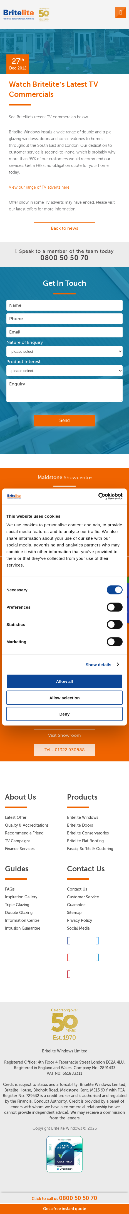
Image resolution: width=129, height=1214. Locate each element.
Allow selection (64, 697)
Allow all (64, 681)
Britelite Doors (80, 825)
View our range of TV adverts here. (39, 187)
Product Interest (23, 361)
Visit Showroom (64, 735)
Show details (98, 664)
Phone (16, 318)
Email (14, 332)
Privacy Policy (79, 920)
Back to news (64, 228)
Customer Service (83, 897)
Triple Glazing (17, 905)
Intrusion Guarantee (22, 928)
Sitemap (74, 912)
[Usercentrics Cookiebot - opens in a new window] (98, 496)
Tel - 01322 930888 (64, 749)
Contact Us (77, 889)
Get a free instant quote (64, 1208)
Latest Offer (15, 817)
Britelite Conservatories (88, 833)
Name (15, 305)
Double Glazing (19, 912)
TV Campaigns (17, 841)
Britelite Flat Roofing (85, 841)
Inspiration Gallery (21, 897)
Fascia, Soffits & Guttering (90, 848)
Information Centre (22, 920)
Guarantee (76, 905)
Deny (64, 714)
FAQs (9, 889)
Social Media (78, 928)
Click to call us (64, 1198)
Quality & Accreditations (26, 825)
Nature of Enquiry (24, 342)
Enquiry (17, 384)
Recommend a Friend (24, 833)
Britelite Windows (82, 817)
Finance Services (19, 848)
